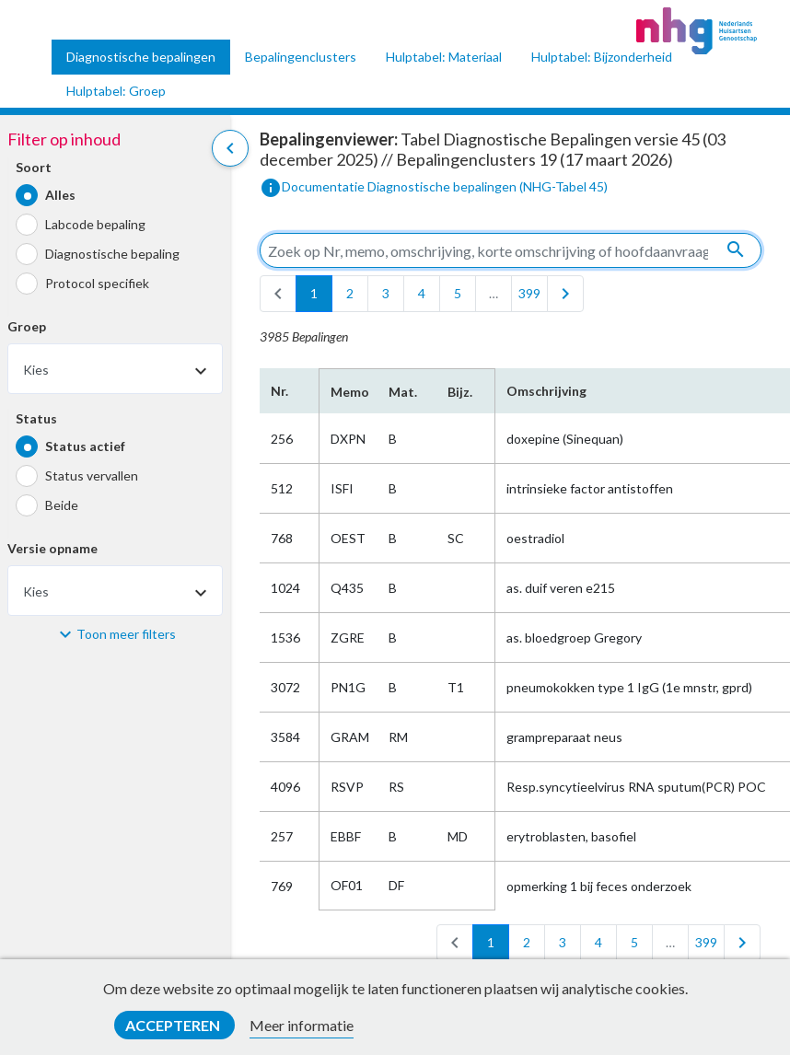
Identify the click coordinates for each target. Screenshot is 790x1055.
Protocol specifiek (97, 283)
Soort (34, 167)
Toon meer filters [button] (126, 634)
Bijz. (459, 392)
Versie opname (52, 548)
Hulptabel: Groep (116, 91)
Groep (26, 326)
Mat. (403, 392)
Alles (60, 195)
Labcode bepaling (95, 224)
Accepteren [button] (174, 1025)
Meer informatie (302, 1025)
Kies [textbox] (36, 369)
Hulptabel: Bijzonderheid (601, 56)
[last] (565, 293)
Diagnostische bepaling (112, 253)
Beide (61, 505)
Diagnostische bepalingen (140, 56)
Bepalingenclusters (300, 56)
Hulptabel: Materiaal (444, 56)
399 (529, 293)
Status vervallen (91, 475)
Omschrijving (546, 391)
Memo (348, 392)
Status (36, 418)
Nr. (279, 391)
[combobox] (115, 368)
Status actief (85, 446)
